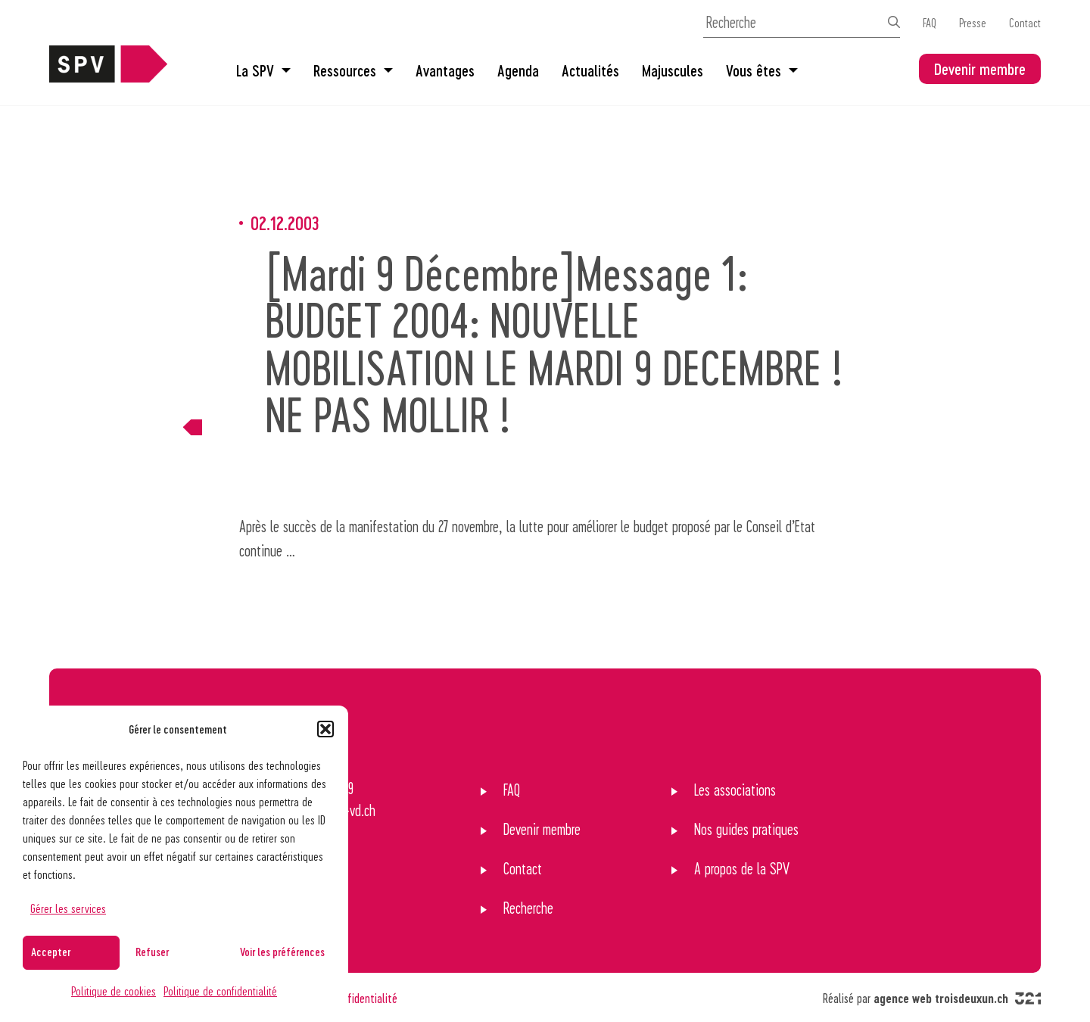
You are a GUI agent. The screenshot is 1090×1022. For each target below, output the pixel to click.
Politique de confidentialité (220, 990)
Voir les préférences (282, 951)
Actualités (590, 70)
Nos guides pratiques (746, 829)
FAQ (929, 22)
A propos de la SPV (741, 868)
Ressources (353, 70)
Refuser (152, 951)
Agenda (518, 70)
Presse (972, 22)
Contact (1025, 22)
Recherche (528, 908)
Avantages (445, 70)
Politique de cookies (113, 990)
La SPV (263, 70)
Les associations (735, 790)
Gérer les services (68, 908)
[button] (325, 729)
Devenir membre (980, 69)
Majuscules (672, 70)
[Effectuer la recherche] (894, 22)
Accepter (50, 951)
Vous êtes (762, 70)
